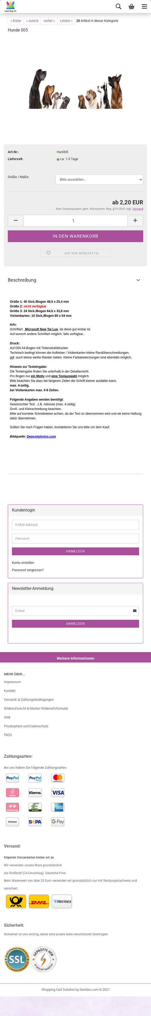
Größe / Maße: (18, 177)
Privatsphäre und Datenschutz (26, 726)
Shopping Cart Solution (58, 990)
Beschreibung (22, 280)
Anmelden (75, 551)
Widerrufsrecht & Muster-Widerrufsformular (36, 708)
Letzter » (66, 21)
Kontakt (9, 691)
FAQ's (8, 735)
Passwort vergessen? (28, 570)
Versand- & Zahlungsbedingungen (29, 700)
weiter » (49, 21)
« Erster (15, 21)
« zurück (32, 21)
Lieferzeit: (15, 159)
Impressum (12, 682)
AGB (7, 717)
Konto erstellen (23, 563)
